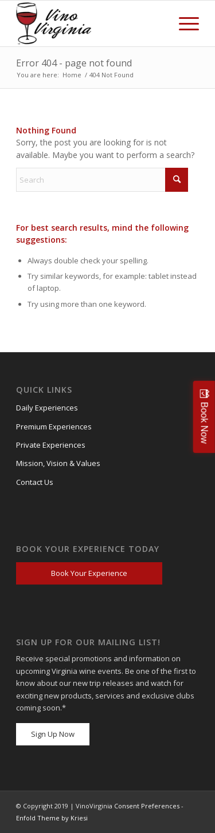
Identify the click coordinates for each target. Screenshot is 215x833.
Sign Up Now (53, 734)
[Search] (102, 180)
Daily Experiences (47, 407)
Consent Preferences (146, 806)
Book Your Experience (89, 573)
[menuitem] (183, 23)
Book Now (204, 422)
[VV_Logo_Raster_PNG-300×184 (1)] (56, 23)
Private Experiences (50, 445)
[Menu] (183, 23)
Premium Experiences (54, 426)
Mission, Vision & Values (58, 463)
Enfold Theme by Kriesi (52, 818)
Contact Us (34, 482)
